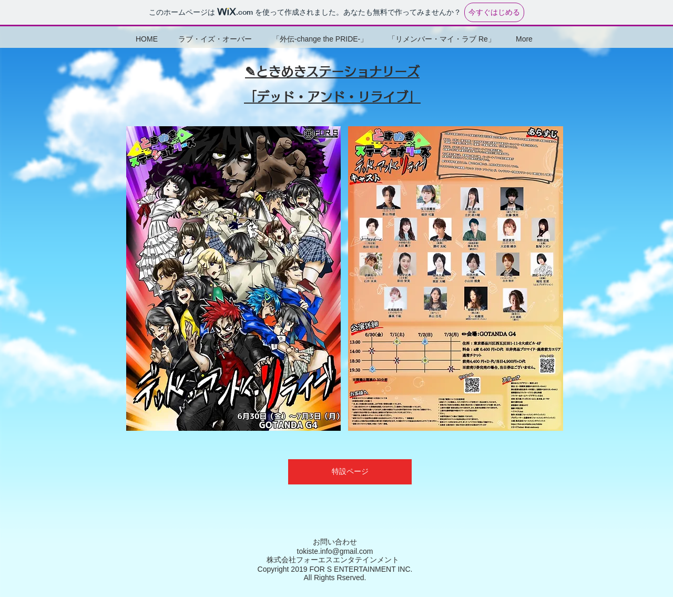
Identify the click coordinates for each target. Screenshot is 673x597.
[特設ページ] (350, 471)
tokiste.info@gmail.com (335, 551)
